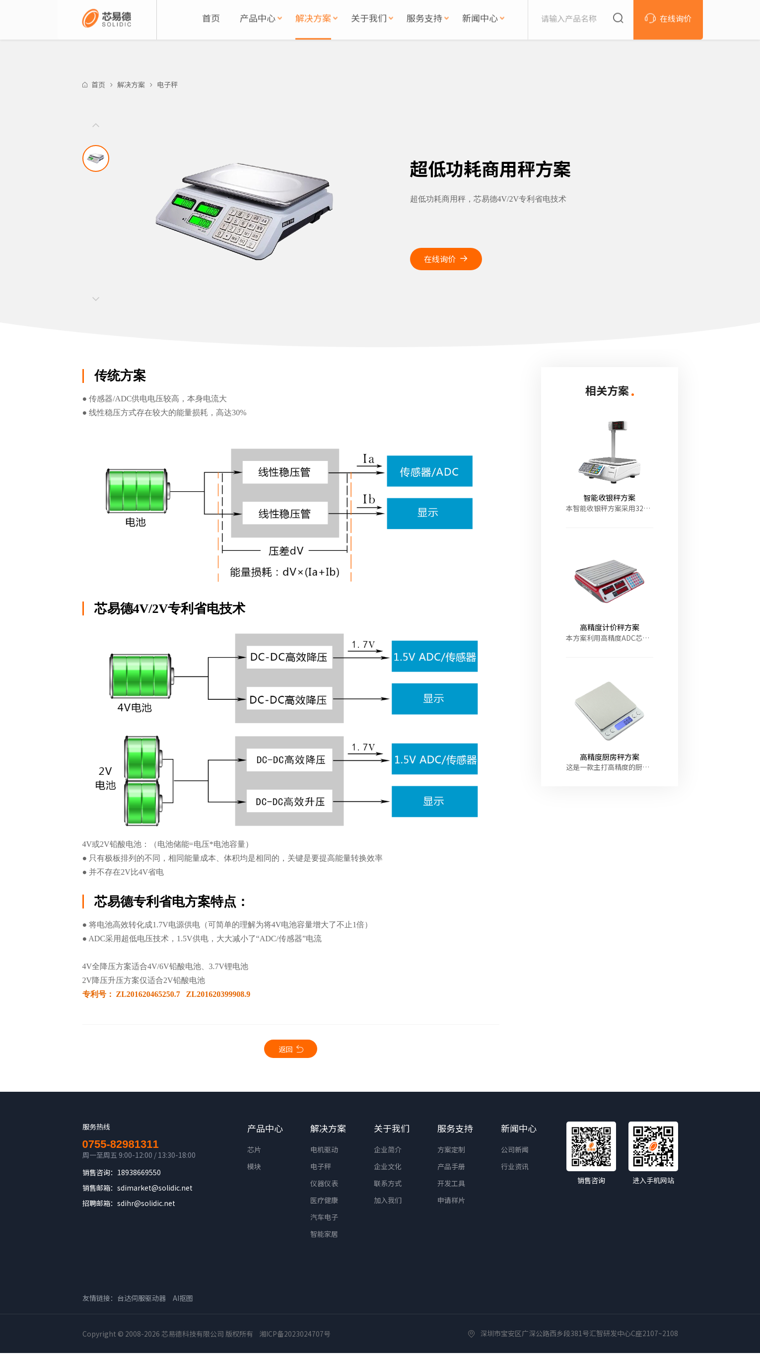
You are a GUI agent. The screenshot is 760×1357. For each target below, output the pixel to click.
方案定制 (451, 1153)
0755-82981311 (120, 1148)
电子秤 (167, 84)
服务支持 (455, 1132)
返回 (285, 1050)
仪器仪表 (324, 1187)
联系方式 (388, 1187)
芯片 (254, 1153)
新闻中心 (519, 1132)
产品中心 (265, 1132)
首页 (98, 84)
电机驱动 (324, 1153)
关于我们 (392, 1132)
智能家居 (324, 1238)
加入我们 (388, 1204)
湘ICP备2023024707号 (295, 1338)
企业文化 (388, 1170)
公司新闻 (515, 1153)
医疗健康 (324, 1204)
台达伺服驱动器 (141, 1302)
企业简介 (388, 1153)
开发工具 (451, 1187)
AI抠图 (183, 1302)
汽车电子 (324, 1221)
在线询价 (440, 259)
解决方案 (131, 84)
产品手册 (451, 1170)
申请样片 (451, 1204)
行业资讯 (515, 1170)
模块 (254, 1170)
